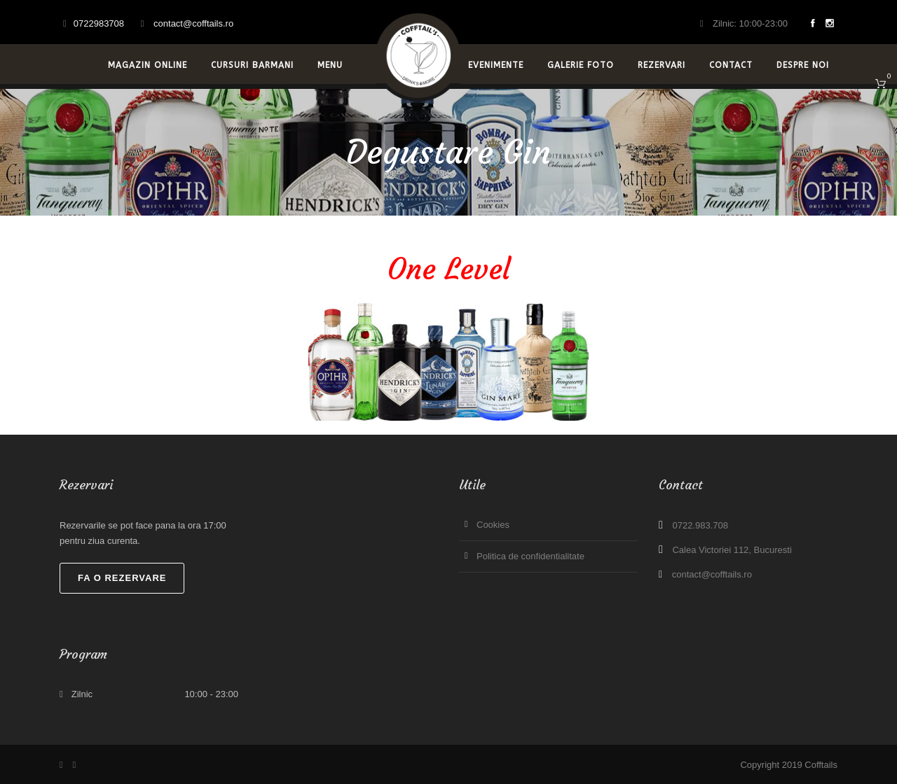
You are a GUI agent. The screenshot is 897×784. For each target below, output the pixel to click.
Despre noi (802, 65)
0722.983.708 (700, 525)
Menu (330, 65)
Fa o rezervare (122, 578)
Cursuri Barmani (252, 65)
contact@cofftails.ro (193, 23)
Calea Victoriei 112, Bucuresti (731, 550)
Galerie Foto (580, 65)
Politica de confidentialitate (530, 556)
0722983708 (99, 23)
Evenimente (495, 65)
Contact (731, 65)
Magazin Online (147, 65)
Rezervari (661, 65)
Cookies (493, 524)
